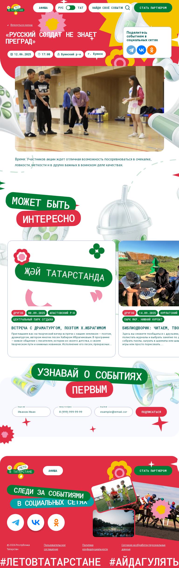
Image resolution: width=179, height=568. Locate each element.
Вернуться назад (21, 24)
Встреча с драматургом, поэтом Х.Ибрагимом (58, 328)
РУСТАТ (70, 7)
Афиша (43, 8)
